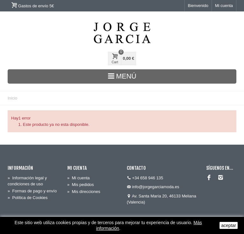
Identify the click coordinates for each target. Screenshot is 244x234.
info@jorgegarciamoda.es (155, 186)
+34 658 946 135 (147, 178)
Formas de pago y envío (32, 191)
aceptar (228, 225)
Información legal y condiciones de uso (27, 181)
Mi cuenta (224, 5)
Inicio (12, 98)
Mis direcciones (83, 191)
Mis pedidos (80, 184)
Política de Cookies (28, 197)
